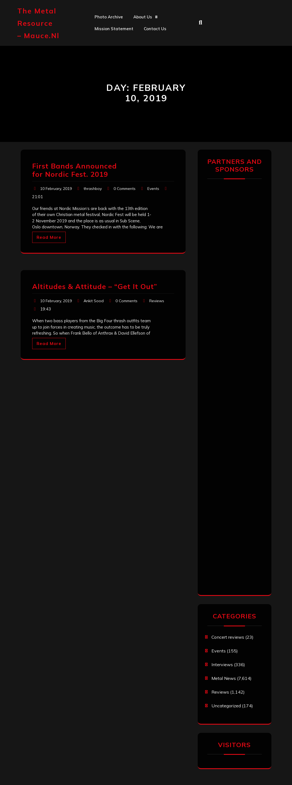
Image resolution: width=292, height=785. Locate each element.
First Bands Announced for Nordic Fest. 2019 (74, 170)
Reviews (156, 300)
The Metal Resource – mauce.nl (38, 23)
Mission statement (114, 28)
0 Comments (125, 188)
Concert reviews (227, 637)
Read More (49, 237)
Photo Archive (109, 16)
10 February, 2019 (56, 188)
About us (142, 16)
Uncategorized (226, 705)
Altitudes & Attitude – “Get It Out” (94, 286)
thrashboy (93, 188)
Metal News (223, 678)
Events (153, 188)
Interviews (222, 664)
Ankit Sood (94, 300)
